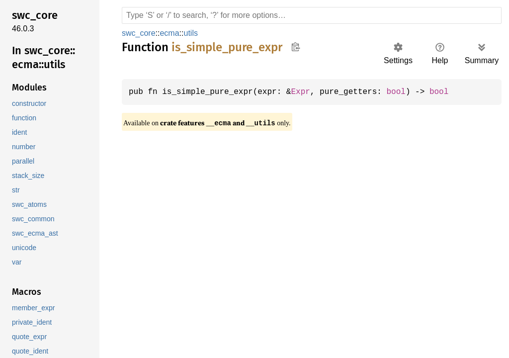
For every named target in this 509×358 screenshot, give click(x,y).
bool (407, 92)
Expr (308, 92)
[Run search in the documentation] (312, 15)
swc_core (138, 33)
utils (190, 33)
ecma (168, 33)
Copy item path (295, 46)
